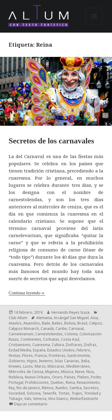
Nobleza (16, 377)
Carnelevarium (21, 333)
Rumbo (62, 387)
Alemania (44, 317)
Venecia (39, 398)
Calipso (95, 323)
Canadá (47, 328)
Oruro (57, 377)
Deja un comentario (30, 404)
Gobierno (17, 360)
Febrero (83, 350)
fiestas (14, 355)
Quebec (57, 382)
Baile (46, 323)
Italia (85, 360)
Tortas (64, 393)
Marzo (40, 366)
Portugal (16, 382)
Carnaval (76, 328)
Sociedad (17, 393)
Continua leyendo (24, 292)
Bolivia (70, 323)
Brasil (82, 323)
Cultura (58, 344)
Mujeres (52, 371)
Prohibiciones (37, 382)
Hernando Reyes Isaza (70, 312)
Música (67, 371)
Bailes (57, 323)
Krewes (15, 366)
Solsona (34, 393)
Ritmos (48, 387)
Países (70, 377)
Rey (12, 387)
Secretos (91, 387)
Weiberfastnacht (84, 398)
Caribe (61, 328)
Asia (94, 317)
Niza (90, 371)
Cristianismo (19, 344)
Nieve (80, 371)
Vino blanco (58, 398)
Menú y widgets (94, 24)
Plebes (83, 377)
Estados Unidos (61, 350)
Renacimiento (88, 382)
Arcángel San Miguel (71, 317)
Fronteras (57, 355)
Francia (41, 355)
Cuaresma (41, 344)
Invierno (46, 360)
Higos (32, 360)
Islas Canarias (67, 360)
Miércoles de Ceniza (26, 371)
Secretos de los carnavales (51, 141)
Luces (28, 366)
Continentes (31, 339)
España (39, 350)
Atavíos (15, 323)
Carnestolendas (49, 333)
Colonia (71, 333)
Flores (27, 355)
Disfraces (74, 344)
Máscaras (56, 366)
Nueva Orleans (37, 377)
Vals (27, 398)
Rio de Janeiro (28, 387)
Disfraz (90, 344)
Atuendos (31, 323)
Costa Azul (70, 339)
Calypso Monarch (24, 328)
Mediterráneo (78, 366)
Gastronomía (78, 355)
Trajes (76, 393)
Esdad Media (20, 350)
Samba (76, 387)
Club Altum (18, 317)
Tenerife (49, 393)
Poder (96, 377)
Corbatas (51, 339)
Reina (70, 382)
